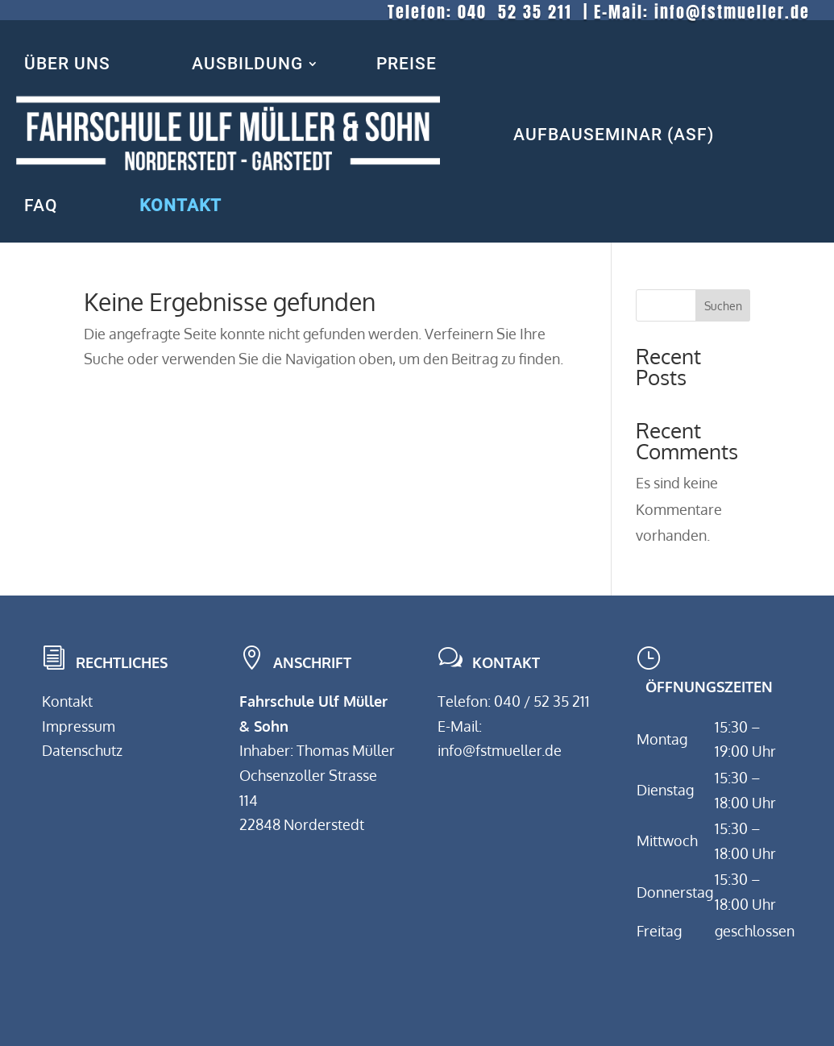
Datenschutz (82, 750)
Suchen (723, 306)
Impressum (78, 726)
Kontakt (67, 701)
